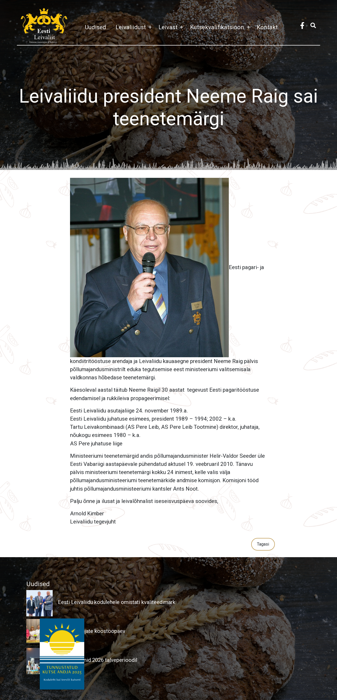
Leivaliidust (135, 27)
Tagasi (263, 544)
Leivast (172, 27)
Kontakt (267, 27)
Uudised (95, 27)
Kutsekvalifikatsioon (221, 27)
